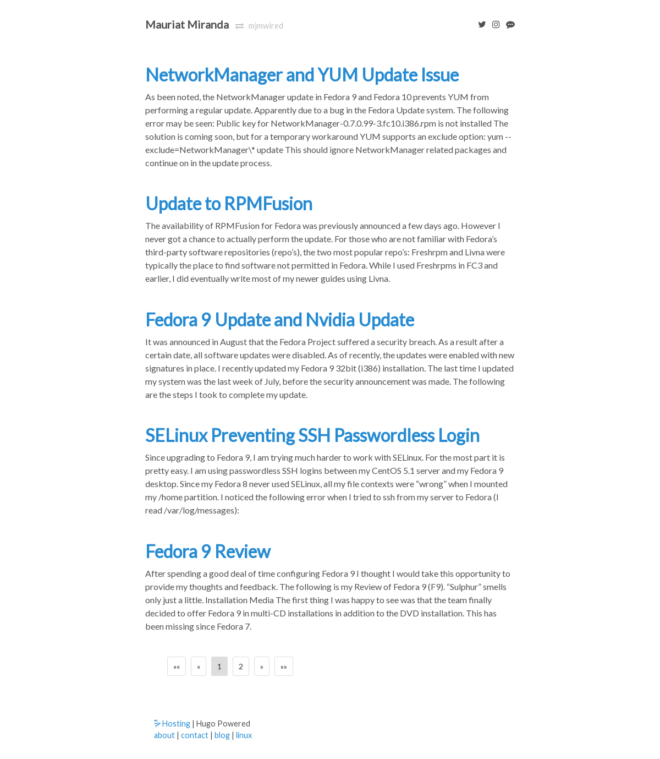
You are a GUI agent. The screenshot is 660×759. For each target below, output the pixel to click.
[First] (176, 666)
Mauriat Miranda (187, 24)
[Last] (283, 666)
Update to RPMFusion (228, 203)
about (164, 735)
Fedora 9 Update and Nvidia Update (279, 319)
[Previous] (198, 666)
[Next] (262, 666)
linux (244, 735)
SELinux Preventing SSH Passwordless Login (312, 435)
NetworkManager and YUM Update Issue (302, 74)
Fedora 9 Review (208, 551)
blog (222, 735)
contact (194, 735)
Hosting (172, 723)
